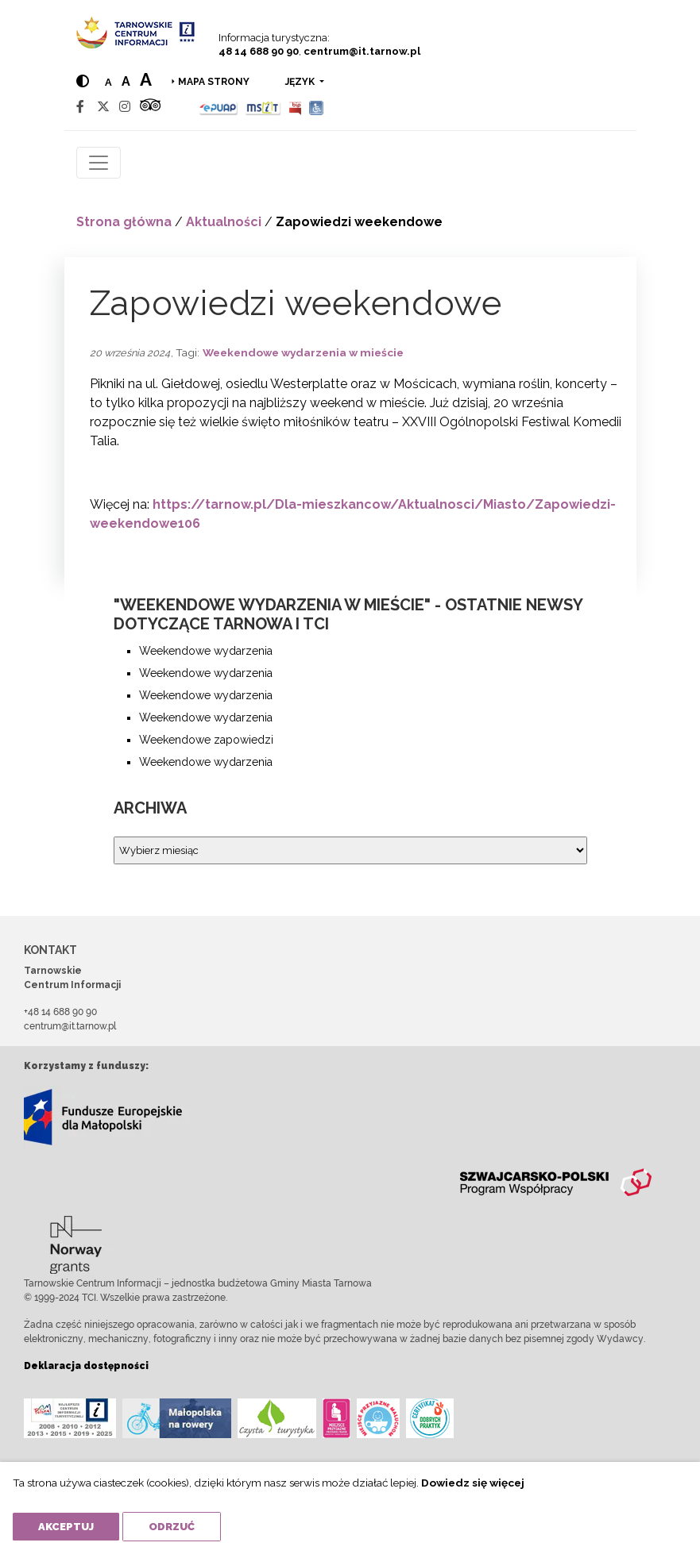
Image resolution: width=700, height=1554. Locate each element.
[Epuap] (219, 106)
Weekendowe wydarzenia (206, 650)
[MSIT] (263, 106)
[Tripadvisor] (150, 106)
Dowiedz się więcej (472, 1482)
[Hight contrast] (82, 81)
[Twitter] (103, 106)
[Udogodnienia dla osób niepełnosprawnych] (316, 106)
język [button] (301, 81)
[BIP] (295, 106)
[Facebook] (80, 106)
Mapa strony (213, 81)
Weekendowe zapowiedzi (206, 739)
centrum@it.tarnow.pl (362, 51)
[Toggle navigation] (98, 163)
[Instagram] (124, 106)
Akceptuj (66, 1527)
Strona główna (124, 221)
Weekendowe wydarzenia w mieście (303, 352)
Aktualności (223, 221)
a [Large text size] (146, 79)
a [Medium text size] (126, 81)
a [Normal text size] (108, 82)
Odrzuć (172, 1527)
